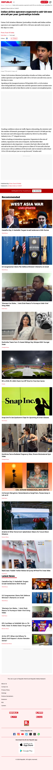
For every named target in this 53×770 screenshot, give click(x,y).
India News (4, 35)
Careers (3, 706)
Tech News (4, 420)
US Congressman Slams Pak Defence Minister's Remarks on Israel (25, 267)
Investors (4, 699)
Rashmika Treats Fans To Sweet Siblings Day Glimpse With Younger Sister (25, 343)
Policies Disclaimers (7, 696)
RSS (2, 702)
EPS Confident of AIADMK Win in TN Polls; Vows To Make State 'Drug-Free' (16, 624)
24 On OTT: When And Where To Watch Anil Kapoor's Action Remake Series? (15, 638)
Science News (5, 537)
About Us (4, 684)
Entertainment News (7, 643)
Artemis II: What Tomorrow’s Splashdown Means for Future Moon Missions (25, 533)
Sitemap (3, 693)
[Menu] (50, 2)
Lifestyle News (5, 347)
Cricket (3, 384)
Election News (5, 628)
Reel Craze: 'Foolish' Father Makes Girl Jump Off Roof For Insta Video (26, 571)
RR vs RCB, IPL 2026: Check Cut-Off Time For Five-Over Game (23, 381)
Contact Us (4, 687)
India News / (8, 5)
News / (3, 5)
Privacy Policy (5, 690)
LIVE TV (44, 2)
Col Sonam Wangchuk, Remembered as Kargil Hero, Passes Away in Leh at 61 (26, 494)
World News (5, 233)
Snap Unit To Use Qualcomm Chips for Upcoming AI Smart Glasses (25, 417)
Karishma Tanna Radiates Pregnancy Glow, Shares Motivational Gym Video (26, 455)
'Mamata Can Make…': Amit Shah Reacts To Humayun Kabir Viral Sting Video (25, 304)
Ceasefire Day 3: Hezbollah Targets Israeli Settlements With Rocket (25, 230)
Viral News (4, 573)
